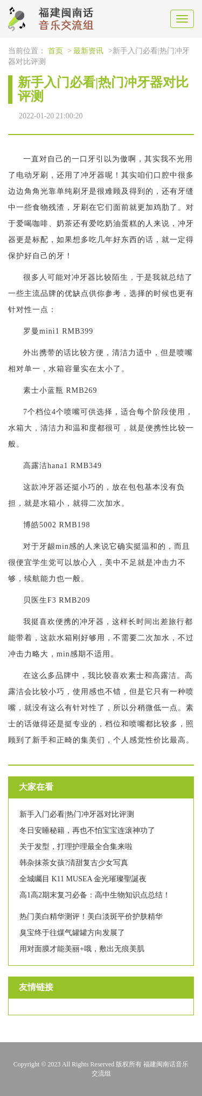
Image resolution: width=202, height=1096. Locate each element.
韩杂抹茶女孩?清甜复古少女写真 (73, 863)
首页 (55, 51)
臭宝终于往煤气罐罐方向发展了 (72, 933)
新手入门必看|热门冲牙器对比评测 (76, 814)
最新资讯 (88, 51)
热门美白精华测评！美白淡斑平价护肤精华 (91, 917)
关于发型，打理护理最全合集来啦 (76, 847)
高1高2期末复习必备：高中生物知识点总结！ (94, 895)
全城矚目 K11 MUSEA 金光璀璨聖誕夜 (83, 879)
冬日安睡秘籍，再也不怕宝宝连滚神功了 (87, 830)
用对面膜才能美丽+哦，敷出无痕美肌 (81, 949)
